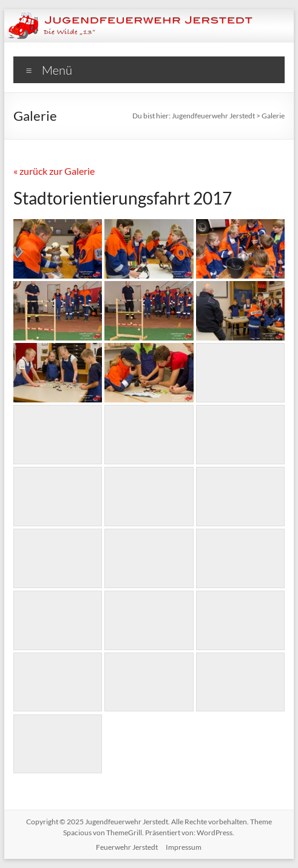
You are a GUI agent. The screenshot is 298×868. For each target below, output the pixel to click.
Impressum (183, 847)
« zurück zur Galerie (54, 171)
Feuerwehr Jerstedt (127, 847)
